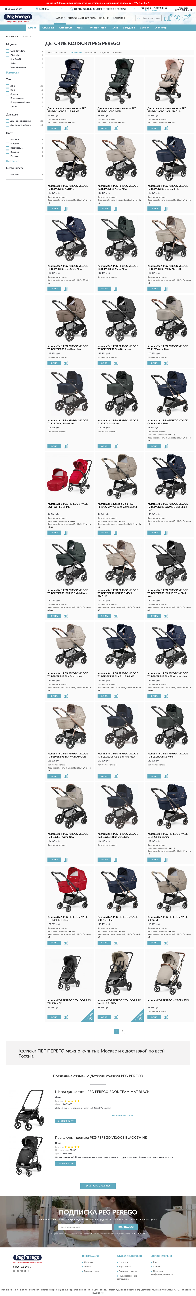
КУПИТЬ (54, 128)
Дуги (115, 28)
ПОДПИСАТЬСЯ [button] (125, 1227)
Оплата (87, 1267)
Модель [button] (11, 44)
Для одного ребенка (20, 125)
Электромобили (98, 28)
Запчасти (145, 28)
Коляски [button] (32, 28)
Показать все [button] (12, 72)
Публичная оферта (128, 1271)
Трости (13, 107)
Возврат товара (91, 1271)
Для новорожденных (20, 121)
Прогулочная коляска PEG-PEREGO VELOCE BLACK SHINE (101, 1137)
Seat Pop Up (16, 59)
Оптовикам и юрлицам (82, 18)
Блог (155, 1262)
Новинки (104, 18)
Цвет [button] (9, 133)
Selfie (12, 63)
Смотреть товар (66, 1121)
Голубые (14, 144)
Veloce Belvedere (18, 67)
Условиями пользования (122, 1234)
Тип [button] (8, 79)
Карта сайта (125, 1267)
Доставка (88, 1262)
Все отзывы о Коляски (98, 1186)
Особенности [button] (15, 168)
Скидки (156, 1267)
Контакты (119, 18)
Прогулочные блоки (20, 102)
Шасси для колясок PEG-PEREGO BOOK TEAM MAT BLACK (102, 1092)
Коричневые (16, 148)
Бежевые (14, 140)
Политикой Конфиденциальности (95, 1234)
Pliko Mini (15, 55)
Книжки (14, 175)
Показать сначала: (57, 53)
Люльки (14, 94)
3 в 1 (12, 90)
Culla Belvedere (17, 51)
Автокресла (65, 28)
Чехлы (80, 28)
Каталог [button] (60, 18)
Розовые (14, 156)
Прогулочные (17, 98)
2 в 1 (12, 86)
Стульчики (48, 28)
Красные (14, 152)
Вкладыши (129, 28)
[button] (153, 10)
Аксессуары (161, 28)
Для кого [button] (12, 114)
